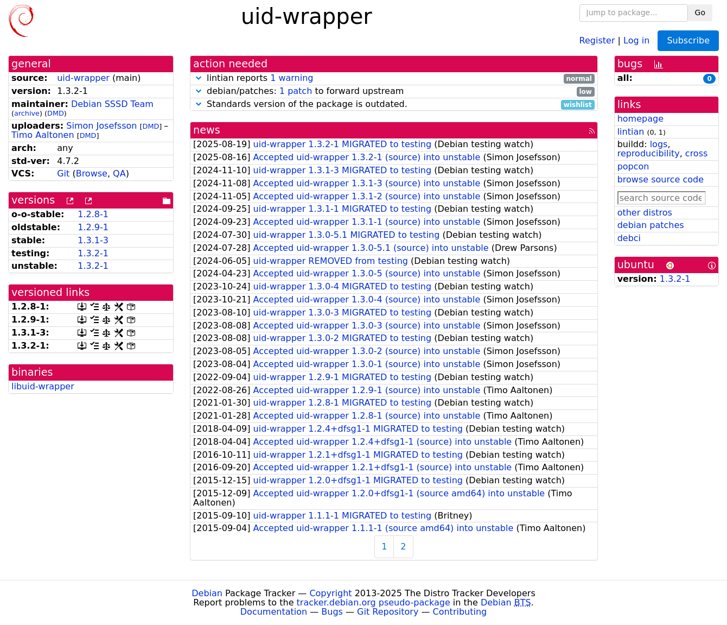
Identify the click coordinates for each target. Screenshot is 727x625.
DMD (55, 113)
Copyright (330, 593)
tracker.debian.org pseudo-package (373, 602)
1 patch (295, 91)
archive (27, 113)
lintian (631, 132)
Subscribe (688, 40)
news (206, 130)
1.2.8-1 (93, 214)
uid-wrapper (83, 78)
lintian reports (394, 78)
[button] (198, 78)
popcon (633, 166)
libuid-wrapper (42, 386)
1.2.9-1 (93, 227)
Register (597, 40)
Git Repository (387, 612)
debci (629, 238)
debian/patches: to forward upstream (394, 91)
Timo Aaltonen (42, 135)
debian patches (650, 225)
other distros (644, 212)
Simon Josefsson (101, 126)
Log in (636, 40)
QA (119, 173)
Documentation (273, 612)
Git (63, 173)
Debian (207, 593)
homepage (640, 118)
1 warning (291, 78)
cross (696, 153)
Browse (91, 173)
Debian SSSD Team (112, 104)
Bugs (332, 612)
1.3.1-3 (93, 240)
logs (659, 144)
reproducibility (648, 153)
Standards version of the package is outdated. (394, 104)
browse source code (660, 179)
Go (700, 12)
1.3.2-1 (93, 253)
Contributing (460, 612)
